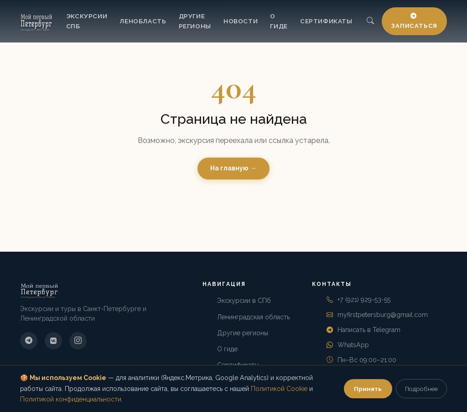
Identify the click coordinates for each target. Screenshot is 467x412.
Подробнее (421, 388)
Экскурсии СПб (86, 21)
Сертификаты (326, 21)
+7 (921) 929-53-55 (363, 299)
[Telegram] (28, 340)
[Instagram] (78, 340)
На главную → (233, 168)
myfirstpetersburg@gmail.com (382, 314)
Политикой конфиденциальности (70, 399)
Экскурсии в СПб (244, 300)
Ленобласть (142, 21)
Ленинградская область (253, 317)
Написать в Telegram (368, 329)
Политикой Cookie (279, 388)
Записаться (414, 21)
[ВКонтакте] (53, 340)
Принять (368, 388)
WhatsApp (353, 345)
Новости (240, 21)
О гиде (278, 21)
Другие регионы (195, 21)
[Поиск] (370, 21)
